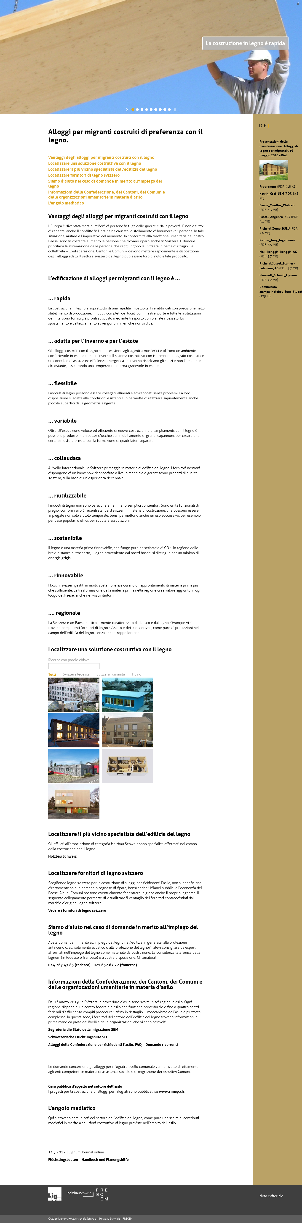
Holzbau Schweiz (62, 856)
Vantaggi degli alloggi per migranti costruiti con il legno (101, 157)
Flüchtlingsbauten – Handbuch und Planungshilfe (88, 1159)
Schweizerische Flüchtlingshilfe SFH (78, 1037)
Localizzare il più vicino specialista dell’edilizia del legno (102, 169)
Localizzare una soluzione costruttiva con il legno (94, 163)
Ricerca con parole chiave (69, 660)
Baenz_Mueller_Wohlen (276, 205)
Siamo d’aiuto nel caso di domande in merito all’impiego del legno (105, 184)
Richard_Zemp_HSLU (274, 228)
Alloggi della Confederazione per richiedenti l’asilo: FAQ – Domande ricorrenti (113, 1044)
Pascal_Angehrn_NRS (274, 217)
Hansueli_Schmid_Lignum (278, 275)
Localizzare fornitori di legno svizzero (84, 175)
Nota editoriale (271, 1196)
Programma (267, 186)
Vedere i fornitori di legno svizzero (77, 910)
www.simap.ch (171, 1091)
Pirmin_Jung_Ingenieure (277, 240)
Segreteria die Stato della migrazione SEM (83, 1029)
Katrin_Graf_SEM (271, 193)
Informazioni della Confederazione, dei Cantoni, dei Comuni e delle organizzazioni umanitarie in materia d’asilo (106, 195)
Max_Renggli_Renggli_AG (278, 252)
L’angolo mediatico (66, 203)
